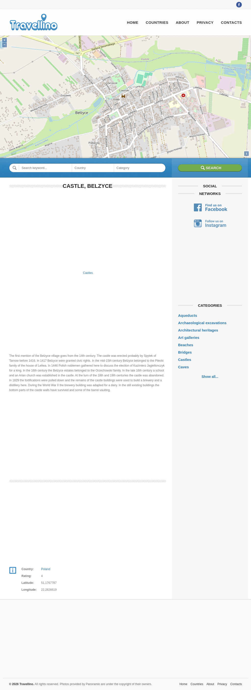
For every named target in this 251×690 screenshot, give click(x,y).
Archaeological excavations (202, 323)
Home (132, 22)
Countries (157, 22)
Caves (183, 367)
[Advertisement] (87, 229)
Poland (45, 569)
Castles (88, 273)
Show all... (209, 377)
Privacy (205, 22)
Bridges (185, 352)
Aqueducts (187, 315)
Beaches (185, 345)
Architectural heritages (198, 330)
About (182, 22)
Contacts (231, 22)
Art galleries (189, 337)
